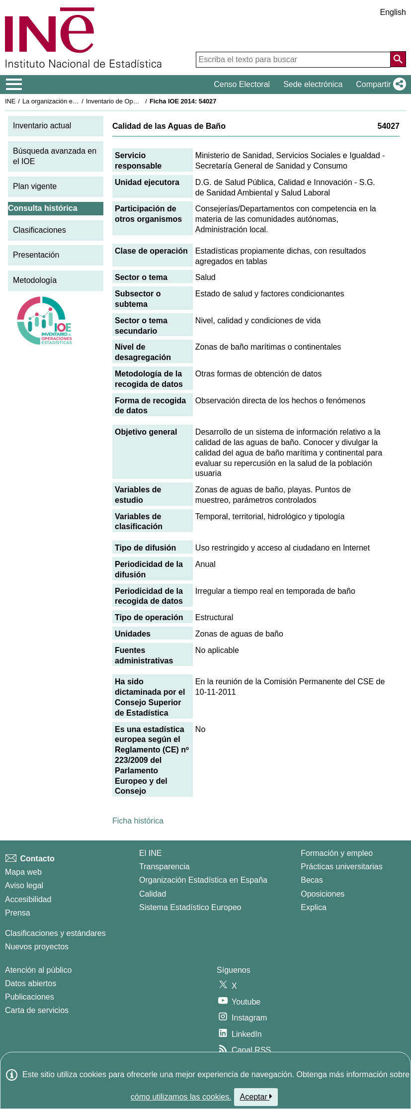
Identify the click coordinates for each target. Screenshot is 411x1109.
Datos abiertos (30, 983)
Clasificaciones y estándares (55, 933)
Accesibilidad (28, 899)
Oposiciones (322, 894)
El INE (150, 853)
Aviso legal (24, 885)
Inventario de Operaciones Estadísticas (141, 101)
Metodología (35, 280)
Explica (314, 907)
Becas (312, 880)
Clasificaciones (39, 230)
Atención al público (38, 970)
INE (10, 101)
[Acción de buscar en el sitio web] (398, 59)
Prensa (17, 913)
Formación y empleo (337, 853)
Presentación (36, 255)
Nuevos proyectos (37, 946)
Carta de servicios (37, 1010)
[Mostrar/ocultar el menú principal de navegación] (14, 84)
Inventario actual (42, 125)
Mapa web (23, 872)
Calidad (152, 894)
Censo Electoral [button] (242, 84)
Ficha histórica (138, 821)
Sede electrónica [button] (312, 84)
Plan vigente (35, 186)
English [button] (393, 12)
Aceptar (256, 1096)
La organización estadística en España (77, 101)
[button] (379, 84)
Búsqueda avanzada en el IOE (54, 156)
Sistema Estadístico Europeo (190, 907)
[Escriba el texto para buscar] (293, 60)
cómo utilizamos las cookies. (181, 1097)
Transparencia (164, 866)
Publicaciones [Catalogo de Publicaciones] (29, 997)
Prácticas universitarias (342, 866)
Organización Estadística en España (203, 880)
